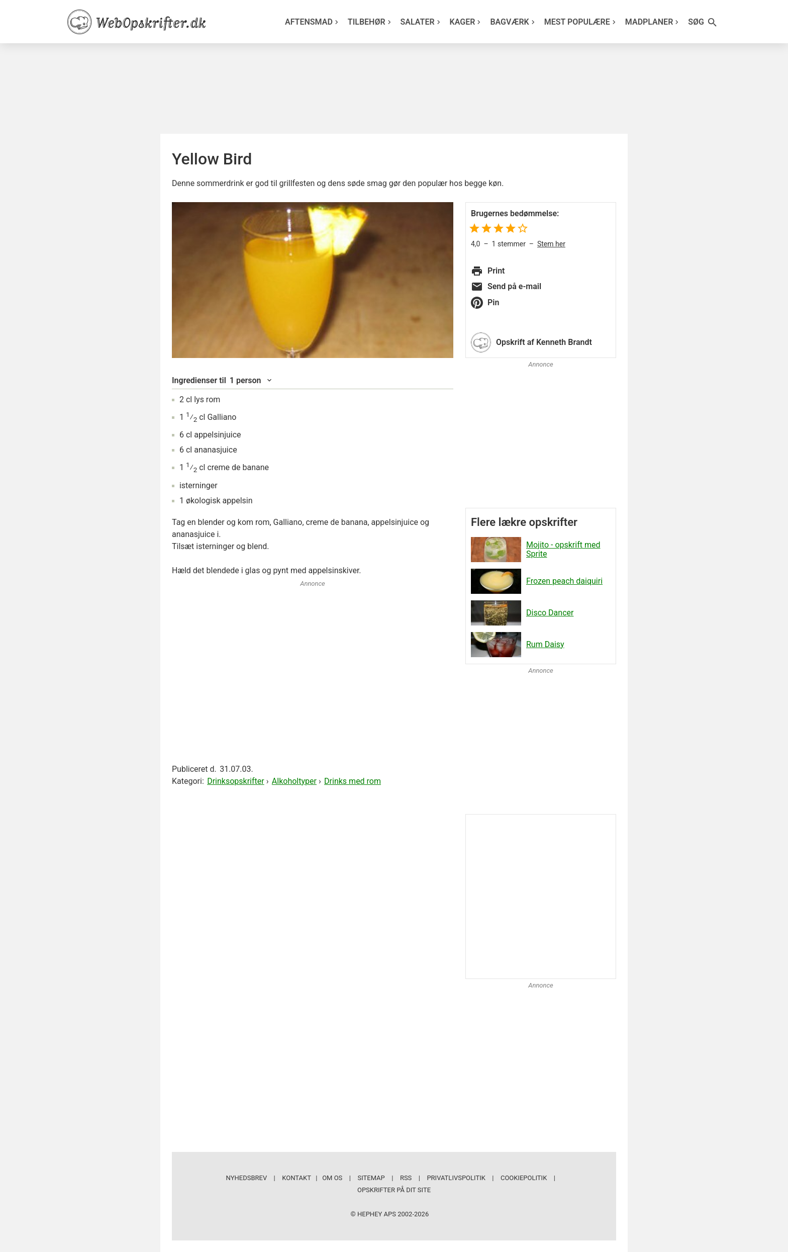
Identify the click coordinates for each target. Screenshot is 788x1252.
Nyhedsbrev (246, 1178)
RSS (406, 1178)
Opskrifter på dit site (394, 1190)
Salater (422, 22)
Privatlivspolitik (456, 1178)
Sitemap (370, 1178)
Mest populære (581, 22)
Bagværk (513, 22)
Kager (466, 22)
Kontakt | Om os (312, 1178)
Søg (703, 22)
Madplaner (653, 22)
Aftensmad (313, 22)
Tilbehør (370, 22)
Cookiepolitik (524, 1178)
